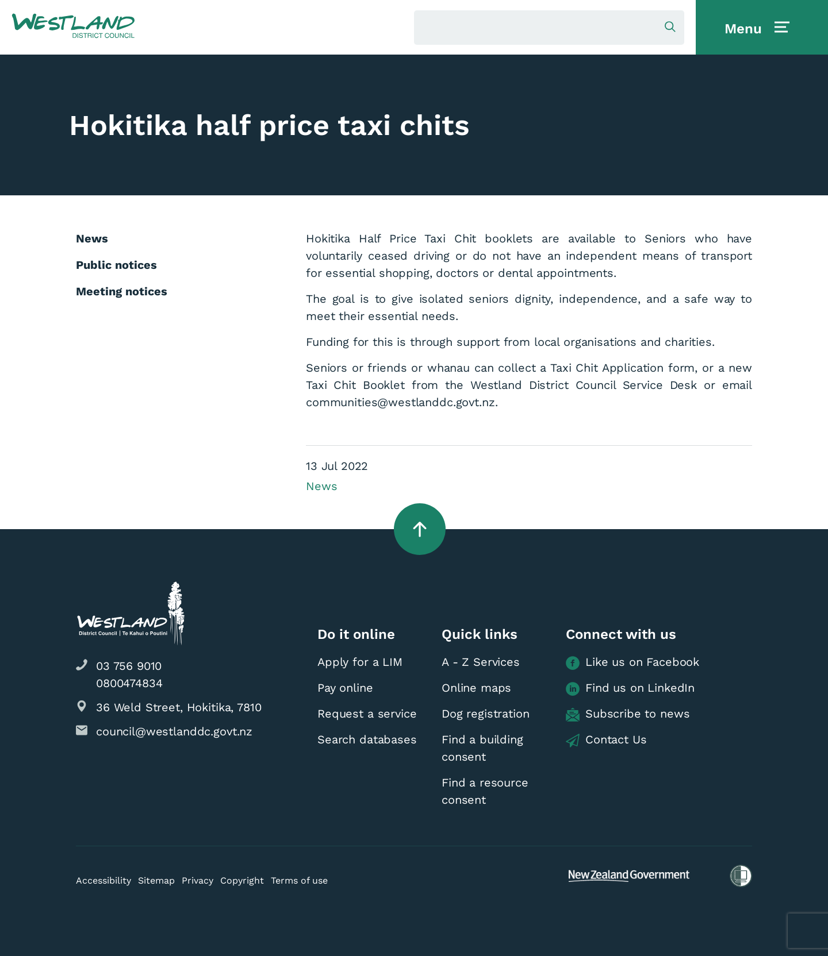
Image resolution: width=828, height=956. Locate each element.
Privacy (197, 880)
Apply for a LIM (359, 662)
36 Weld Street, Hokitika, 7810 (179, 707)
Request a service (366, 713)
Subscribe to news (627, 714)
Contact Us (606, 740)
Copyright (242, 880)
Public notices (116, 265)
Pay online (345, 688)
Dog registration (486, 713)
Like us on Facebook (632, 662)
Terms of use (299, 880)
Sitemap (156, 880)
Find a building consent (482, 748)
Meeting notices (121, 291)
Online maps (476, 688)
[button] (73, 26)
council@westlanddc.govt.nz (174, 731)
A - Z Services (481, 662)
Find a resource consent (485, 791)
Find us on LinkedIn (630, 688)
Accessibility (103, 880)
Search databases (367, 739)
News (321, 486)
